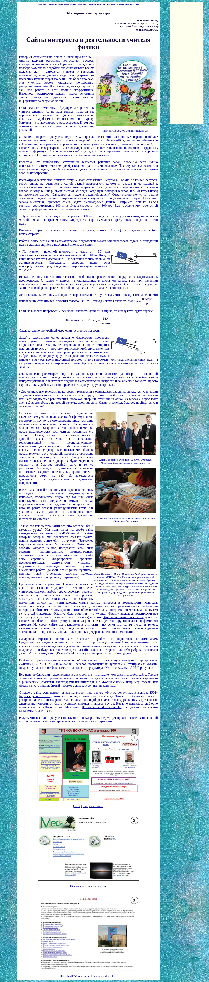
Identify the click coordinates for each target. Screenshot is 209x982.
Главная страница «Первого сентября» (57, 4)
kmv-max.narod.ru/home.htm (102, 707)
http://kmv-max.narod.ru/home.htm (88, 886)
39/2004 (49, 664)
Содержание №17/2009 (128, 4)
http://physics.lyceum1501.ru (88, 806)
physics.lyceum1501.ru (35, 696)
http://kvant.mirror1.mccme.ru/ (123, 617)
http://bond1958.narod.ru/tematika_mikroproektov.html (88, 976)
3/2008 (67, 664)
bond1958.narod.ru (69, 533)
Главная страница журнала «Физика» (96, 4)
